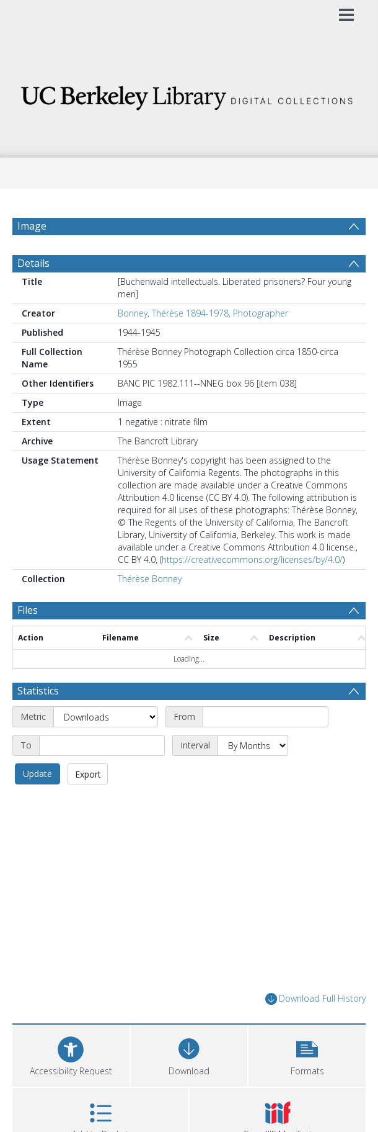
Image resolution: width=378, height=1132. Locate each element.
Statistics (38, 691)
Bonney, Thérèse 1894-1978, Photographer (203, 313)
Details (33, 263)
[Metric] (105, 716)
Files (27, 610)
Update (37, 773)
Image (31, 226)
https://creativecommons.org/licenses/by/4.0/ (252, 559)
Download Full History (315, 998)
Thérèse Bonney (150, 579)
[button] (307, 1054)
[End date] (102, 745)
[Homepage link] (189, 94)
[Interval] (253, 745)
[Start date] (265, 716)
